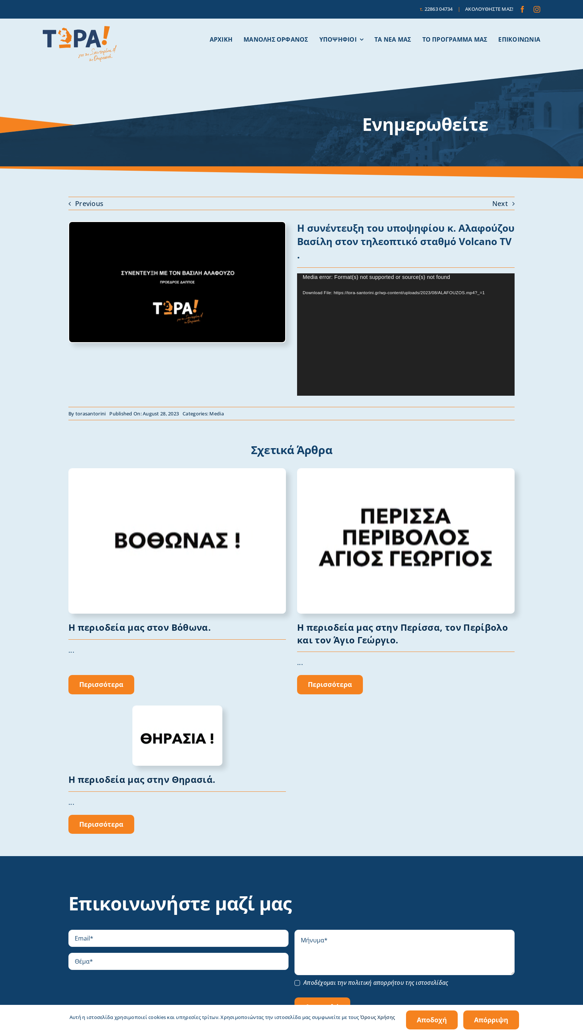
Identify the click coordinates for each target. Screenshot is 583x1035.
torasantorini (90, 413)
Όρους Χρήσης (377, 1017)
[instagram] (537, 9)
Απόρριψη (491, 1019)
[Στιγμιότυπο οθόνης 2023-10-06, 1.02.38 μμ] (406, 472)
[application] (406, 334)
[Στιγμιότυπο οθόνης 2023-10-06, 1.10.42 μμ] (177, 472)
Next (500, 203)
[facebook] (522, 9)
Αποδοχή (432, 1019)
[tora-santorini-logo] (79, 29)
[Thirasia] (177, 709)
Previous (89, 203)
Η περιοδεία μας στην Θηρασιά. (141, 779)
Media (216, 413)
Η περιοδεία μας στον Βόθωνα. (139, 627)
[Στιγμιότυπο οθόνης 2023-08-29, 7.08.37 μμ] (177, 225)
